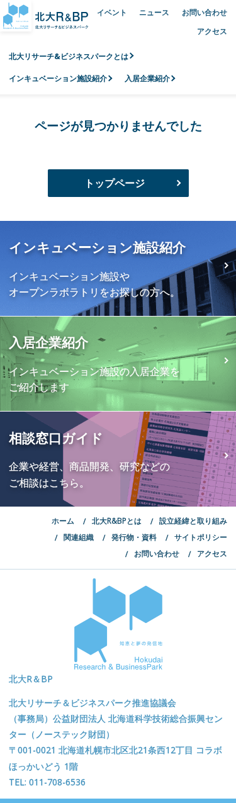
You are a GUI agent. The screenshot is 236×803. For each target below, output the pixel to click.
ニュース (154, 12)
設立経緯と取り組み (193, 520)
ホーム (63, 520)
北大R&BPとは (117, 520)
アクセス (212, 31)
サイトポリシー (200, 537)
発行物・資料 (134, 537)
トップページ (114, 183)
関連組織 (79, 537)
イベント (112, 12)
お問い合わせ (204, 12)
